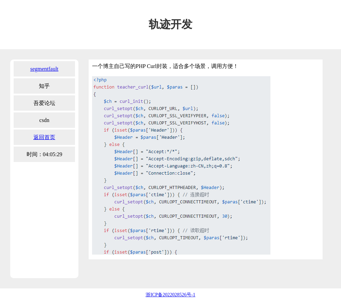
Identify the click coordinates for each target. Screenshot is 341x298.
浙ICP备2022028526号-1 (170, 294)
